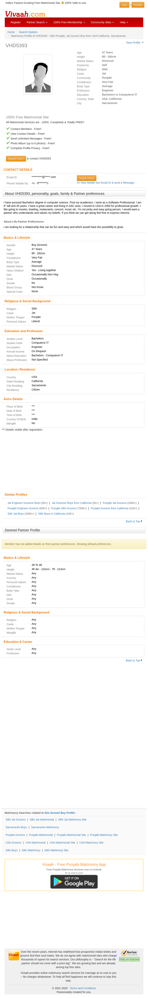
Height (81, 56)
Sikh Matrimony (31, 850)
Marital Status (85, 61)
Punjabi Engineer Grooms (23, 508)
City (79, 103)
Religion (82, 69)
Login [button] (124, 4)
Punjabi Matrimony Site (104, 834)
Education (83, 94)
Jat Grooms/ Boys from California (72, 502)
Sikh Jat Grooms (15, 819)
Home (11, 32)
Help (124, 22)
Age (79, 52)
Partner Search (37, 22)
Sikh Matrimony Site (56, 850)
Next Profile (133, 42)
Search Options (28, 32)
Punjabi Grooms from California (109, 508)
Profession (83, 90)
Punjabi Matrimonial (41, 834)
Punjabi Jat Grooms (114, 502)
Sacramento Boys (16, 827)
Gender (11, 245)
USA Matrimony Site (91, 842)
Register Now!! (86, 178)
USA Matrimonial (35, 842)
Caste (80, 73)
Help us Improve (129, 959)
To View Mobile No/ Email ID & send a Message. (106, 182)
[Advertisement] (74, 462)
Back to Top (134, 521)
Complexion (84, 82)
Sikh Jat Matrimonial (42, 819)
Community (84, 77)
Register (16, 22)
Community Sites (102, 22)
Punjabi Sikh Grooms (64, 508)
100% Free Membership (69, 22)
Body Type (83, 86)
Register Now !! (16, 158)
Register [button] (138, 4)
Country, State (85, 99)
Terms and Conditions (83, 988)
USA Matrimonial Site (62, 842)
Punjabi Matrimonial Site (71, 834)
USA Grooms (13, 842)
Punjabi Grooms (15, 834)
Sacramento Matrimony (45, 827)
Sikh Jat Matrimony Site (72, 819)
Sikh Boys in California (51, 513)
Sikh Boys (12, 850)
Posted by (83, 65)
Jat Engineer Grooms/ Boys (24, 502)
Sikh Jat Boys (16, 513)
